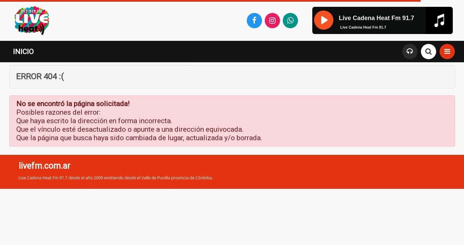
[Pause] (323, 19)
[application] (382, 33)
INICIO (23, 52)
